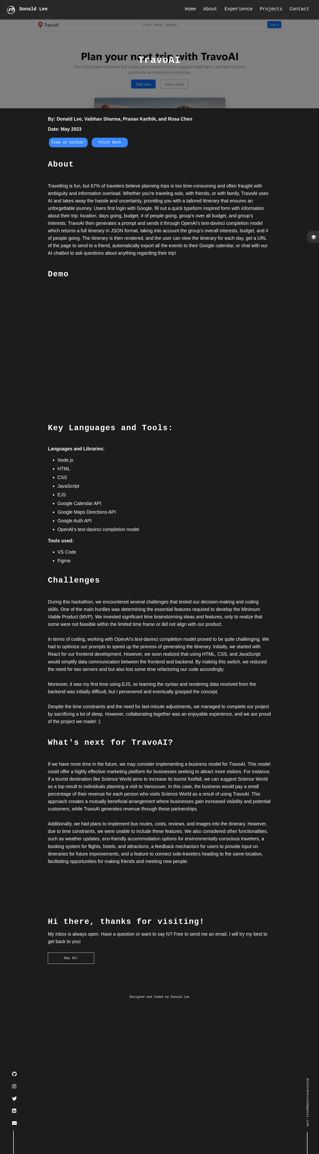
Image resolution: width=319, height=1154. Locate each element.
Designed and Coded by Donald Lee (159, 1145)
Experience (236, 9)
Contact (297, 9)
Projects (269, 9)
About (208, 9)
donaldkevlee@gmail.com (307, 1102)
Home (188, 9)
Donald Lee (35, 9)
